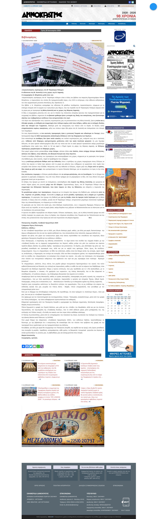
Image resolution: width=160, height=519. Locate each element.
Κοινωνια (99, 360)
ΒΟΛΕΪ (110, 247)
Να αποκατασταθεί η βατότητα (117, 230)
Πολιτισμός (101, 23)
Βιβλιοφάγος (47, 27)
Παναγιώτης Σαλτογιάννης (116, 282)
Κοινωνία (82, 23)
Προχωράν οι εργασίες (115, 234)
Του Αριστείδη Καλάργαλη (116, 262)
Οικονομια (56, 385)
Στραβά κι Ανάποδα (114, 240)
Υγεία (56, 27)
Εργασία (38, 27)
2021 (111, 296)
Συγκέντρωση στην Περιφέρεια (118, 217)
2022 (115, 296)
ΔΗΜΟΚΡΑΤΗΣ (29, 2)
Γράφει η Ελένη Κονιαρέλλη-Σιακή (118, 255)
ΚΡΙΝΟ (110, 259)
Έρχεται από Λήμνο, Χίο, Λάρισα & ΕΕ (120, 223)
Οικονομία (92, 23)
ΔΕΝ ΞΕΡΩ (111, 275)
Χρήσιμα (63, 27)
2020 (108, 296)
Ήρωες (110, 272)
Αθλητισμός (111, 23)
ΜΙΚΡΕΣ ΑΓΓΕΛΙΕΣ (120, 353)
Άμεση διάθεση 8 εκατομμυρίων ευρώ (120, 213)
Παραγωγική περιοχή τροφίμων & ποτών (121, 220)
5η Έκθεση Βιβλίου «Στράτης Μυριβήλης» (121, 286)
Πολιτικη (57, 360)
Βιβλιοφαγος (97, 40)
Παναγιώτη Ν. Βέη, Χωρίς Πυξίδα (118, 279)
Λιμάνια (110, 269)
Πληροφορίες (81, 27)
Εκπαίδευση (122, 23)
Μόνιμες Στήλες (27, 27)
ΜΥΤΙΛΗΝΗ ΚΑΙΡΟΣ (120, 327)
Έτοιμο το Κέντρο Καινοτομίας (117, 227)
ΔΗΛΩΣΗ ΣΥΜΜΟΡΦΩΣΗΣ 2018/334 (92, 485)
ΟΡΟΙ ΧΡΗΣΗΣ (39, 485)
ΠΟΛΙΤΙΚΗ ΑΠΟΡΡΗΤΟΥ (61, 485)
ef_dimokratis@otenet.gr (127, 6)
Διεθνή (71, 27)
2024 (122, 296)
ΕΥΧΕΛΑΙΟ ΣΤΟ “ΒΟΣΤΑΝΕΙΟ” (117, 237)
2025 (125, 296)
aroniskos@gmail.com (120, 141)
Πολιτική (74, 23)
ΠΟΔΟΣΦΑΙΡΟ (112, 244)
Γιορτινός (111, 265)
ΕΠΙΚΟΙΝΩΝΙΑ (118, 485)
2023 (118, 296)
